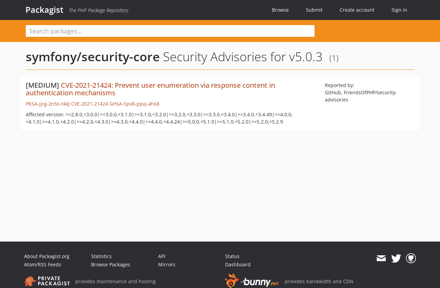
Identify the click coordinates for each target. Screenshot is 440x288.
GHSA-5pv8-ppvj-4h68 (134, 103)
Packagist (44, 9)
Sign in (399, 10)
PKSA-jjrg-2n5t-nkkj (48, 103)
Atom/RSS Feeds (42, 264)
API (161, 256)
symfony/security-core (93, 56)
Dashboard (238, 264)
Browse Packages (110, 264)
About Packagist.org (46, 256)
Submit (314, 10)
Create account (357, 10)
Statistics (101, 256)
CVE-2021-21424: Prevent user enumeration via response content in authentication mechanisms (150, 89)
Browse (280, 10)
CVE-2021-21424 (89, 103)
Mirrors (166, 264)
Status (232, 256)
